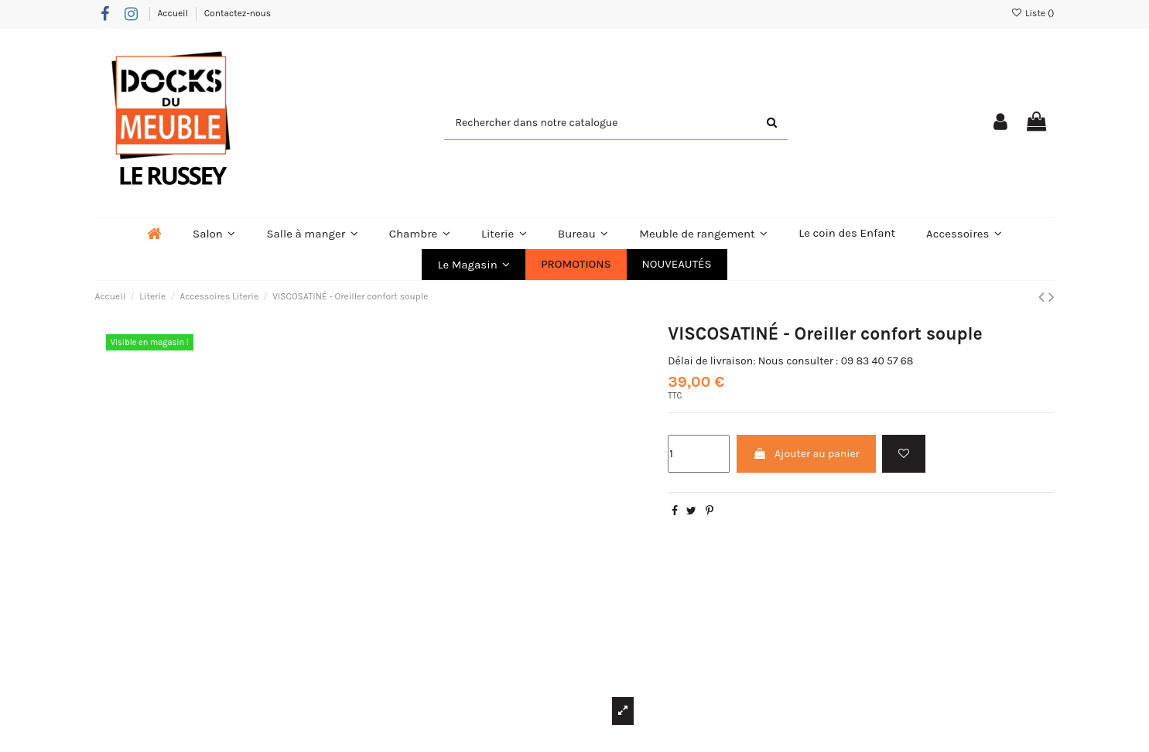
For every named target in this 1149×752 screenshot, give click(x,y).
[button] (473, 264)
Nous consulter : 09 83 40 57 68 (836, 360)
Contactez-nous (237, 13)
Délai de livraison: (711, 360)
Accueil (173, 13)
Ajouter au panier (806, 453)
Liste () (1033, 13)
